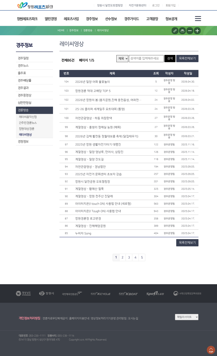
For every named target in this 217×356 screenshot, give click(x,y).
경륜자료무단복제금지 (54, 318)
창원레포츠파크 (27, 19)
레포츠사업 (71, 19)
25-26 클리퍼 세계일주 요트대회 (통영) (100, 109)
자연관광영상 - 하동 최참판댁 (93, 118)
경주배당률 (24, 80)
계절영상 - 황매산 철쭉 (89, 189)
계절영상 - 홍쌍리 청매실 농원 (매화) (98, 127)
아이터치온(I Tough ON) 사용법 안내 (98, 211)
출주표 (22, 73)
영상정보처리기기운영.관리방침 (109, 318)
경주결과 (23, 88)
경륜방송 (23, 110)
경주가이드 (131, 19)
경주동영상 (24, 95)
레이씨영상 (103, 30)
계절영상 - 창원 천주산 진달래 (94, 196)
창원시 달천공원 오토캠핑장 (92, 181)
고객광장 (152, 19)
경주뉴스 (23, 65)
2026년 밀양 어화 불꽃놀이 (92, 81)
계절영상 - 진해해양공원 (90, 226)
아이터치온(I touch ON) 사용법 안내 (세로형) (103, 203)
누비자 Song (83, 233)
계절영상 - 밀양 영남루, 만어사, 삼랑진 (99, 152)
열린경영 (50, 19)
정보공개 (171, 19)
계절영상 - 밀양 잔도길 (89, 159)
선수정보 (111, 19)
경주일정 (23, 58)
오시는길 (133, 318)
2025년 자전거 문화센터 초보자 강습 (98, 174)
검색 (170, 58)
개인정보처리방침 (29, 318)
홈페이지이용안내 (79, 318)
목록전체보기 (187, 58)
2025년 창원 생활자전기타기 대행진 (98, 144)
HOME (61, 30)
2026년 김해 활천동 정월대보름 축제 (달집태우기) (106, 136)
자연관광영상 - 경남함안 (90, 166)
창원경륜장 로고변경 (88, 218)
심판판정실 (24, 102)
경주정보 (91, 19)
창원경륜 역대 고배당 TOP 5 (93, 91)
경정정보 (23, 141)
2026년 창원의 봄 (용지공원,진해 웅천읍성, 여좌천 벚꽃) (108, 100)
